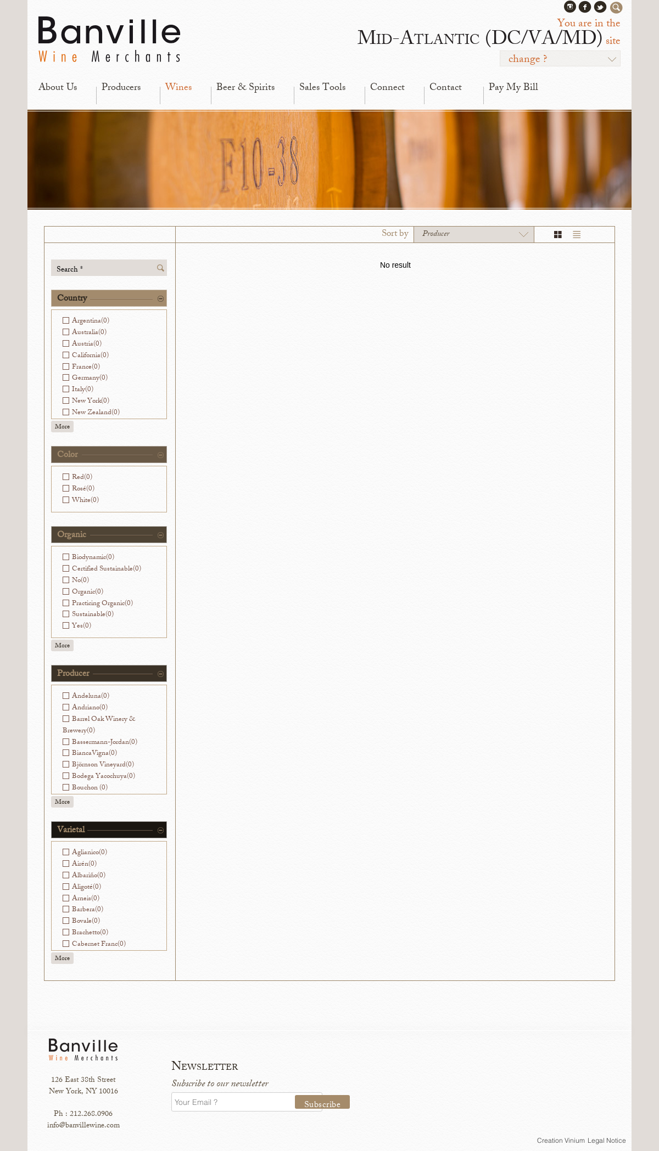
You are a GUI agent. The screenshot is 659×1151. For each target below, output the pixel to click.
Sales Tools (322, 88)
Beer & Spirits (245, 88)
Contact (445, 88)
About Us (57, 88)
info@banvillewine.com (83, 1126)
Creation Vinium (561, 1140)
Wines (178, 88)
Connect (387, 88)
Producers (121, 88)
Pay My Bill (513, 88)
